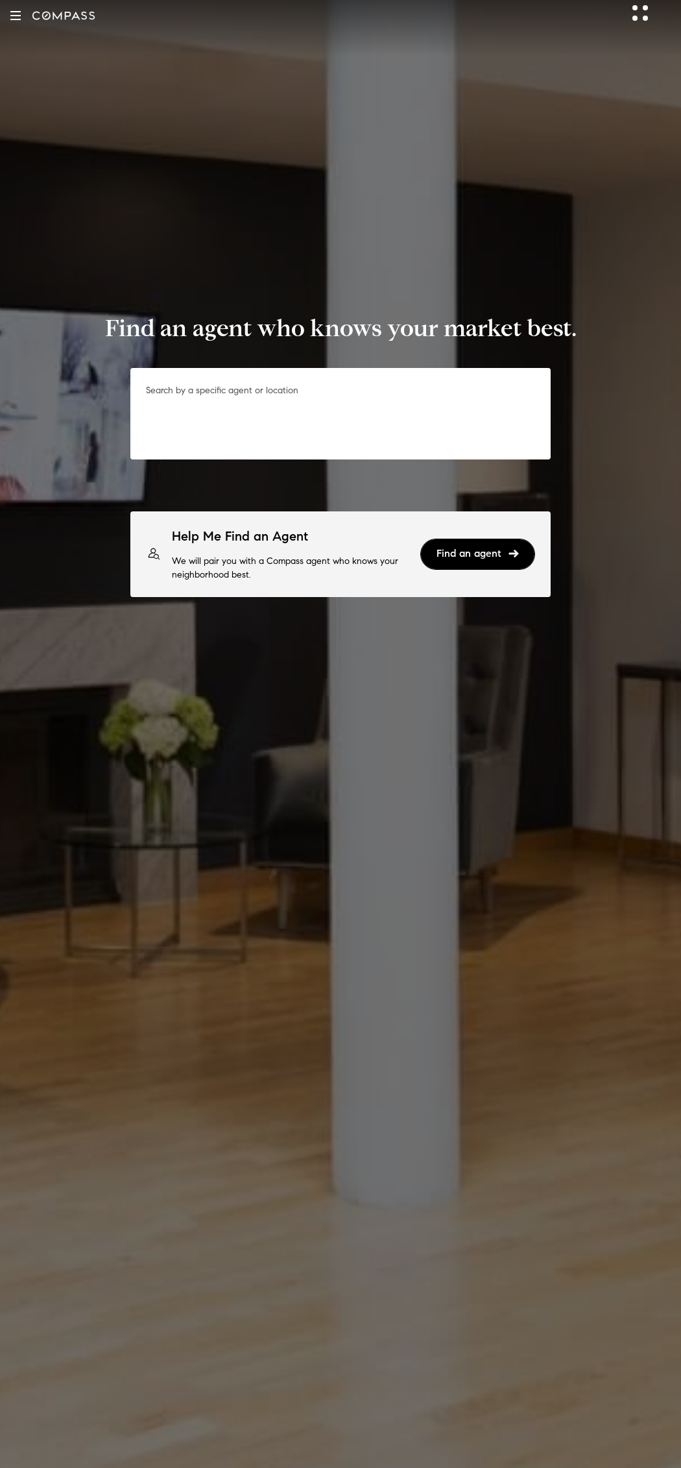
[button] (15, 15)
